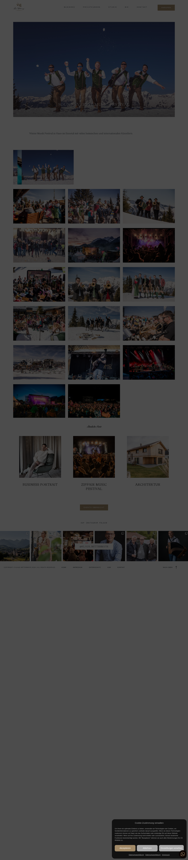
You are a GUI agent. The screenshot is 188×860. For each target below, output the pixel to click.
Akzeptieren (125, 848)
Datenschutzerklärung (136, 855)
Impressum (166, 855)
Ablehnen (147, 848)
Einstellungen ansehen (171, 848)
